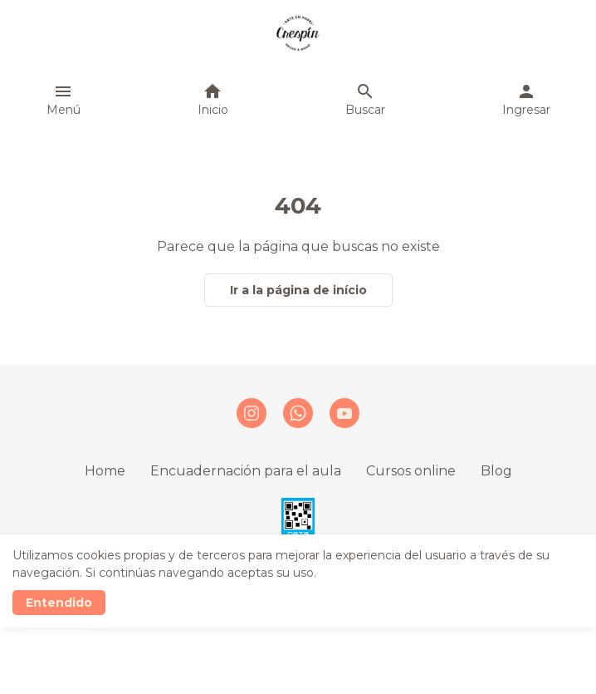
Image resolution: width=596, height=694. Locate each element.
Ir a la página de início (298, 290)
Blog (496, 471)
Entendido (59, 602)
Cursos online (411, 471)
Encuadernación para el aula (245, 471)
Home (105, 471)
